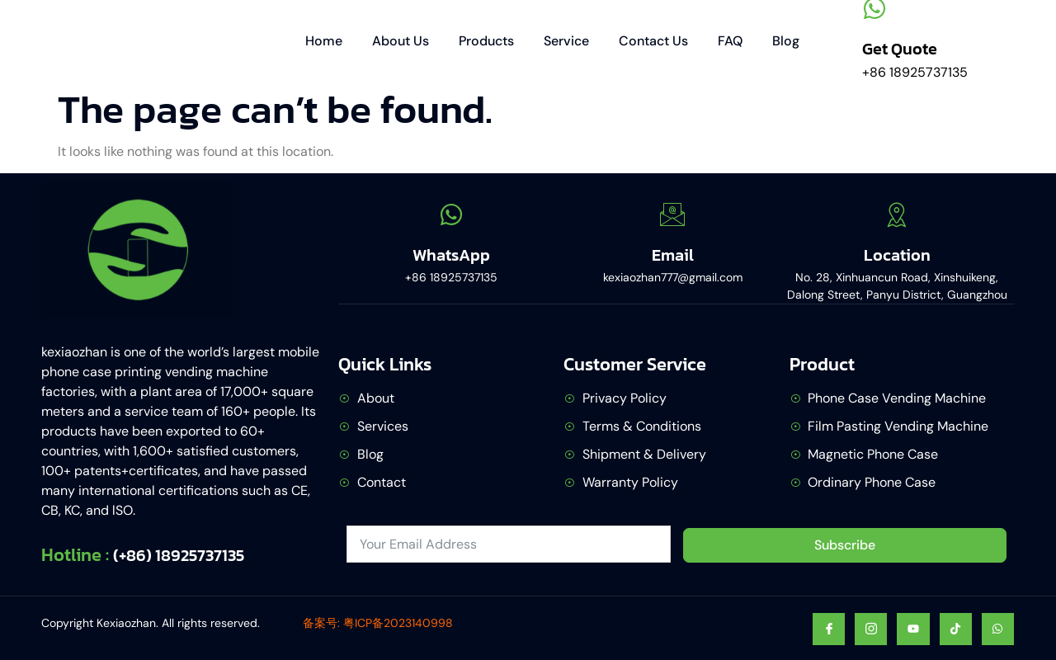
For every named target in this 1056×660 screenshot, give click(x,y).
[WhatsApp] (451, 214)
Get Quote (899, 48)
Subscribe (844, 545)
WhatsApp (451, 255)
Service (566, 41)
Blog (785, 41)
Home (323, 41)
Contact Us (653, 41)
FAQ (730, 41)
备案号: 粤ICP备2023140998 (378, 622)
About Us (400, 41)
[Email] (672, 214)
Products (486, 41)
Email (673, 255)
